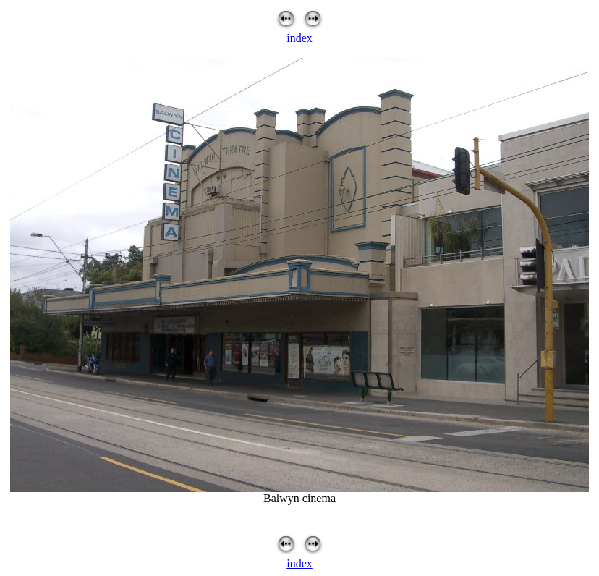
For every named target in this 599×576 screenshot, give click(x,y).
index (299, 38)
